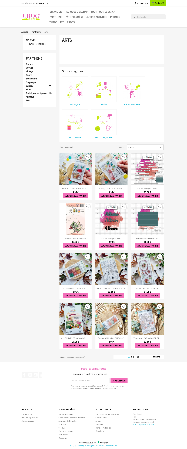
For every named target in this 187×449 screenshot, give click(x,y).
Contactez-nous (65, 431)
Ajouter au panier (75, 195)
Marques (31, 39)
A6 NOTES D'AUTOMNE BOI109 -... (111, 288)
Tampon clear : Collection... (75, 238)
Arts (28, 100)
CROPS (71, 22)
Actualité (62, 424)
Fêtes (28, 89)
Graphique (31, 82)
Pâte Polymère (74, 17)
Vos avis (61, 427)
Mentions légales (65, 414)
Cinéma (103, 104)
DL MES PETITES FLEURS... (147, 288)
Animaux (30, 96)
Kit (62, 22)
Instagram (35, 375)
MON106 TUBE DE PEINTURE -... (111, 188)
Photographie (132, 104)
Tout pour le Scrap (103, 11)
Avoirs (98, 421)
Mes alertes (100, 431)
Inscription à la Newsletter (93, 368)
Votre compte (103, 409)
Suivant (158, 357)
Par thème (55, 17)
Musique (75, 104)
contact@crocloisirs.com (143, 424)
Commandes (101, 417)
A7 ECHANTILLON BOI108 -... (75, 288)
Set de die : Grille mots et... (147, 238)
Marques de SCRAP (76, 11)
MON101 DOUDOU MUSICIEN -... (75, 188)
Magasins (62, 438)
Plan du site (63, 434)
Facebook (24, 375)
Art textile (75, 137)
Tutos (53, 22)
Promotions (26, 414)
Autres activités (96, 17)
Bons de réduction (103, 427)
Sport (29, 75)
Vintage (29, 71)
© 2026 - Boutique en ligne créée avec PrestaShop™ (93, 445)
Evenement (31, 78)
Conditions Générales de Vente (71, 417)
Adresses (99, 424)
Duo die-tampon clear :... (147, 188)
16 (138, 357)
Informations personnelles (107, 414)
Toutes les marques (39, 43)
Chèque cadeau (27, 421)
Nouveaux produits (29, 417)
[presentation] (92, 397)
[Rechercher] (148, 16)
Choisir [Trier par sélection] (145, 147)
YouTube (30, 375)
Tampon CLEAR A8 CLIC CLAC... (111, 338)
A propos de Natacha (67, 421)
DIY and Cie (55, 11)
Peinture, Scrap (103, 137)
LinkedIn (41, 375)
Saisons (29, 86)
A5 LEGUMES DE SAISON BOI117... (75, 338)
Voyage (29, 67)
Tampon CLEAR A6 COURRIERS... (147, 338)
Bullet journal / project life (39, 93)
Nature (29, 64)
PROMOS (115, 17)
